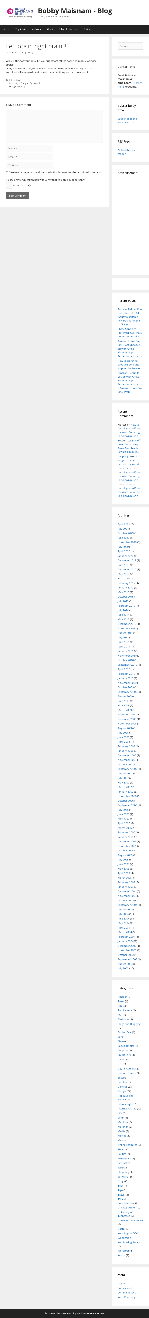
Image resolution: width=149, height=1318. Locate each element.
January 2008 (125, 750)
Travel (121, 1194)
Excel (121, 1077)
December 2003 (127, 945)
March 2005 (125, 877)
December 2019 (127, 560)
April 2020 (124, 551)
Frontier (122, 1082)
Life (120, 1113)
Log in (121, 1283)
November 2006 (127, 796)
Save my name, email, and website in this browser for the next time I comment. (55, 172)
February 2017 (126, 583)
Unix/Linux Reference (130, 1220)
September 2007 (127, 769)
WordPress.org (126, 1297)
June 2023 (123, 537)
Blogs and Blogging (129, 1024)
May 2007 (123, 782)
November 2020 (127, 542)
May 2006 (123, 818)
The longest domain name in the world (129, 460)
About (50, 29)
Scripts (122, 1167)
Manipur (123, 1122)
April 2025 (124, 524)
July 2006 (123, 809)
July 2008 (123, 732)
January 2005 (125, 886)
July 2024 (123, 528)
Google (122, 1091)
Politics (122, 1154)
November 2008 (127, 723)
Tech (120, 1185)
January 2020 (125, 556)
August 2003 (125, 964)
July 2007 (123, 778)
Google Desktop (17, 86)
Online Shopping (127, 1144)
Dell (120, 1064)
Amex (121, 1001)
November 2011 (127, 628)
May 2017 (123, 574)
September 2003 (127, 959)
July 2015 (123, 601)
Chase (121, 1041)
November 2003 (127, 950)
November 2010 (127, 655)
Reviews (122, 1163)
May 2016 (123, 592)
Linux (121, 1117)
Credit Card (124, 1055)
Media (121, 1131)
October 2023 (126, 533)
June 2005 (123, 864)
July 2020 (123, 546)
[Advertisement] (130, 224)
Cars (120, 1036)
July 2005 (123, 859)
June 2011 (123, 642)
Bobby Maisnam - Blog (75, 10)
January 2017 (125, 587)
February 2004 (126, 936)
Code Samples (126, 1045)
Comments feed (127, 1292)
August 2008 (125, 728)
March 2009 (125, 710)
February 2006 (126, 832)
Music (121, 1140)
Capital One (125, 1032)
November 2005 (127, 846)
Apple (121, 1005)
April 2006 (124, 823)
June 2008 (123, 737)
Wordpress (124, 1250)
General (122, 1086)
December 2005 (127, 841)
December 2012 (127, 623)
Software (123, 1176)
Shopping (123, 1172)
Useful (121, 1228)
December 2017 (127, 569)
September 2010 (127, 664)
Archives (36, 29)
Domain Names (127, 1073)
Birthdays (123, 1019)
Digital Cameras (127, 1068)
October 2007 (126, 764)
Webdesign (124, 1238)
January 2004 (125, 941)
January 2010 (125, 678)
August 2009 (125, 696)
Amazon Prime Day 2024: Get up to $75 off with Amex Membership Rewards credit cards (130, 348)
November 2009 (127, 682)
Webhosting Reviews (130, 1242)
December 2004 (127, 891)
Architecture (125, 1010)
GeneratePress (96, 1313)
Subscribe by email (68, 29)
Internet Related (127, 1108)
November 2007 (127, 759)
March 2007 (125, 787)
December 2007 (127, 755)
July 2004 (123, 914)
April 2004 (124, 927)
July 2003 (123, 968)
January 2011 (125, 651)
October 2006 (126, 800)
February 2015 (126, 605)
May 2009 (123, 705)
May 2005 (123, 868)
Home (6, 29)
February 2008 (126, 746)
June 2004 (123, 918)
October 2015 (126, 596)
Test (120, 440)
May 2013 (123, 619)
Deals (121, 1059)
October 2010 (126, 660)
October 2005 (126, 850)
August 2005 (125, 855)
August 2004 (125, 909)
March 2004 (125, 932)
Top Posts (20, 29)
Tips (120, 1190)
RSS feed (88, 29)
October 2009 (126, 687)
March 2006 (125, 828)
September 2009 (127, 692)
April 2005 (124, 873)
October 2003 (126, 955)
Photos (122, 1149)
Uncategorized (126, 1207)
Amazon (122, 996)
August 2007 (125, 773)
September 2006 (127, 805)
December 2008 (127, 719)
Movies (122, 1135)
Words (121, 1255)
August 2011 (125, 633)
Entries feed (125, 1288)
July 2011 (123, 637)
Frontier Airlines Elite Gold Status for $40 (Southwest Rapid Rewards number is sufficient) (130, 317)
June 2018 (123, 565)
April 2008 (124, 741)
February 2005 (126, 882)
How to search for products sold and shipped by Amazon (129, 364)
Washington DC (127, 1233)
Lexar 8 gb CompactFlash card (24, 83)
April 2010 (124, 669)
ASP (120, 1015)
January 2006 (125, 837)
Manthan (123, 1126)
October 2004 (126, 900)
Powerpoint (124, 1158)
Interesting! (15, 80)
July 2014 (123, 610)
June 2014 (123, 614)
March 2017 (125, 578)
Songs (121, 1181)
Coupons (123, 1050)
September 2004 (127, 905)
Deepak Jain (125, 456)
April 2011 (124, 646)
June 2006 (123, 814)
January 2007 (125, 791)
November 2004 (127, 895)
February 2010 (126, 673)
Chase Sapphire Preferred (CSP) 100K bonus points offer (130, 332)
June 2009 (123, 701)
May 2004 (123, 923)
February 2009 (126, 714)
